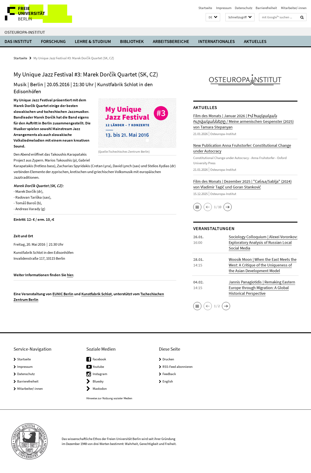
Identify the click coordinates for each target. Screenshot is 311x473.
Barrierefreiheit (266, 8)
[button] (213, 17)
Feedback (169, 374)
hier (70, 274)
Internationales (216, 41)
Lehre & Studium (93, 41)
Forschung (53, 41)
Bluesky (98, 381)
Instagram (100, 374)
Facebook (99, 359)
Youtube (98, 366)
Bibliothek (132, 41)
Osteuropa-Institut (25, 32)
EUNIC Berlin (62, 293)
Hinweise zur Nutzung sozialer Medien (109, 398)
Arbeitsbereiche (171, 41)
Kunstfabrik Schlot (96, 293)
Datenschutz (243, 8)
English (168, 381)
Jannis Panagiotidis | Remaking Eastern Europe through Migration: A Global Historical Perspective (262, 287)
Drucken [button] (168, 359)
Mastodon (100, 388)
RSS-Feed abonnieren (178, 366)
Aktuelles (255, 41)
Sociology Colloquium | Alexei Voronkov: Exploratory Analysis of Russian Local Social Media (263, 242)
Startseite (205, 8)
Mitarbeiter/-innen (293, 8)
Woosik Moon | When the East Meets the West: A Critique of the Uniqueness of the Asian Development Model (263, 265)
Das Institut (18, 41)
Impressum (223, 8)
